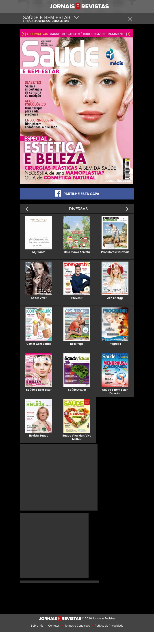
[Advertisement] (58, 476)
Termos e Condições (77, 626)
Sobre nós (37, 626)
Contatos (54, 626)
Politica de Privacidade (109, 626)
